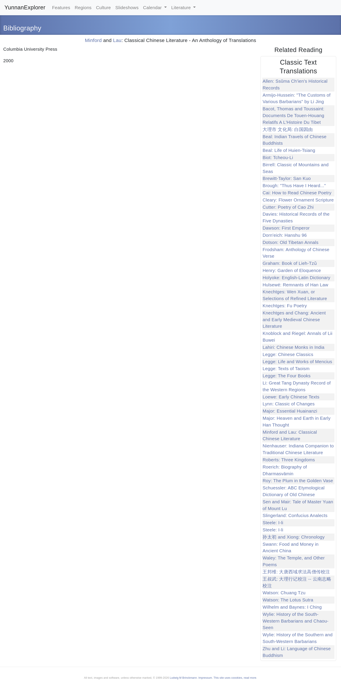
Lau (117, 40)
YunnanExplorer (25, 7)
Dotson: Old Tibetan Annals (290, 242)
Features (61, 7)
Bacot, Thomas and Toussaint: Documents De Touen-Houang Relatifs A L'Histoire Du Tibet (293, 115)
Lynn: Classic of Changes (288, 403)
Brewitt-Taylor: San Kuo (286, 178)
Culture (103, 7)
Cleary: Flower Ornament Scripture (298, 199)
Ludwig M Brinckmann (183, 677)
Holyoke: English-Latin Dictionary (296, 277)
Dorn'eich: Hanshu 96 (284, 235)
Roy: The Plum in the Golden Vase (297, 480)
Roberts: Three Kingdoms (288, 459)
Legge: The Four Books (286, 375)
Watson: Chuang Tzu (283, 592)
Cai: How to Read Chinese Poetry (296, 192)
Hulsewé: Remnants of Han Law (295, 284)
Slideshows (127, 7)
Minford (93, 40)
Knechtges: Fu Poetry (284, 305)
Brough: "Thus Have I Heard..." (294, 185)
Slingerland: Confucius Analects (294, 515)
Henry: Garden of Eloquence (291, 270)
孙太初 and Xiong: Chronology (293, 536)
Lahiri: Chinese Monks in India (293, 347)
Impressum (205, 677)
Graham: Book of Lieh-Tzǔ (289, 263)
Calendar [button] (153, 7)
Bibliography (22, 28)
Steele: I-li (272, 522)
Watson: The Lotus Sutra (287, 599)
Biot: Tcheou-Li (277, 157)
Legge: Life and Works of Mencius (297, 361)
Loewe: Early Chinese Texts (290, 396)
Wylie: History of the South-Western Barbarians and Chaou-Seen (295, 621)
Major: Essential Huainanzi (289, 410)
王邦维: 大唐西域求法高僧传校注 (296, 571)
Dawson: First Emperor (285, 227)
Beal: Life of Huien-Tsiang (288, 150)
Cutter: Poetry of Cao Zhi (288, 207)
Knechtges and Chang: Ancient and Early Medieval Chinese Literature (294, 319)
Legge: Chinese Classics (287, 354)
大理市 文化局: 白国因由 (287, 129)
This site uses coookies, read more (235, 677)
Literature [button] (181, 7)
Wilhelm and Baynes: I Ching (292, 606)
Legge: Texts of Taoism (285, 368)
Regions (83, 7)
